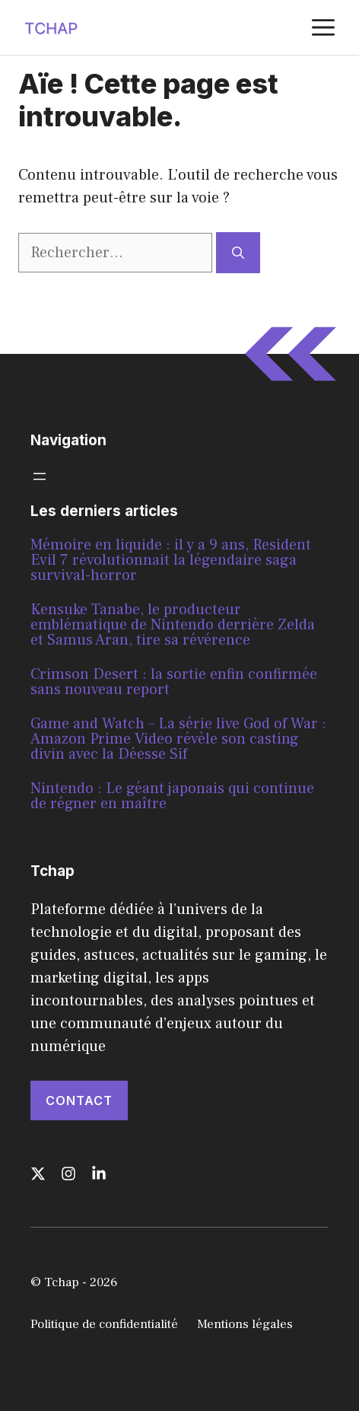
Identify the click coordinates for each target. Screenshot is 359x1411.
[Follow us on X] (38, 1173)
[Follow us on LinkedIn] (98, 1173)
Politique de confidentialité (104, 1324)
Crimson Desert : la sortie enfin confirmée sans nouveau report (173, 681)
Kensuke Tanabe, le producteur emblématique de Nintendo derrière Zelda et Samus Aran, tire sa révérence (172, 625)
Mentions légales (245, 1324)
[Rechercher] (238, 252)
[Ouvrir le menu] (39, 476)
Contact (79, 1100)
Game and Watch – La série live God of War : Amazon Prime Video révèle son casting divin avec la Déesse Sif (178, 739)
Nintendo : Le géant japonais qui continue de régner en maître (172, 796)
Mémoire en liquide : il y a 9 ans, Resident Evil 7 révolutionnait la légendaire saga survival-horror (170, 560)
